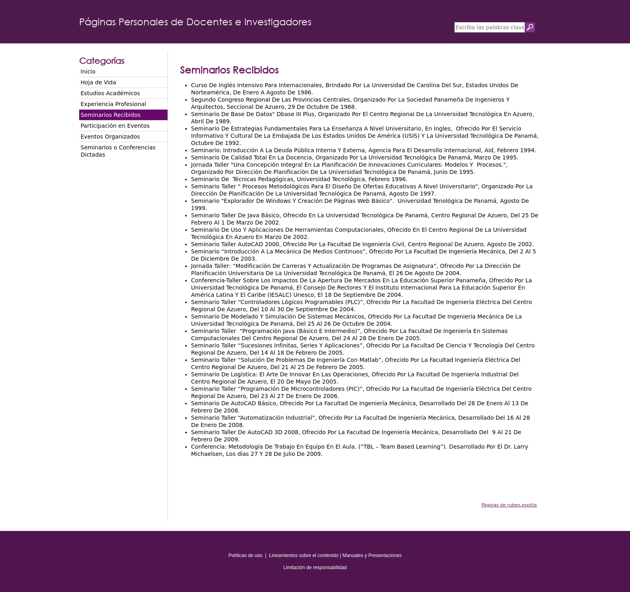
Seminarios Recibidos (111, 115)
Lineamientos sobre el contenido (304, 555)
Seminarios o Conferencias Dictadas (118, 151)
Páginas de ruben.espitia (509, 505)
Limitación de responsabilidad (315, 567)
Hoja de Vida (99, 82)
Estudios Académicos (110, 93)
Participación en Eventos (115, 125)
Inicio (88, 71)
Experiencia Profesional (113, 104)
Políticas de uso (245, 555)
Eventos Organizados (110, 136)
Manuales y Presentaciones (371, 555)
